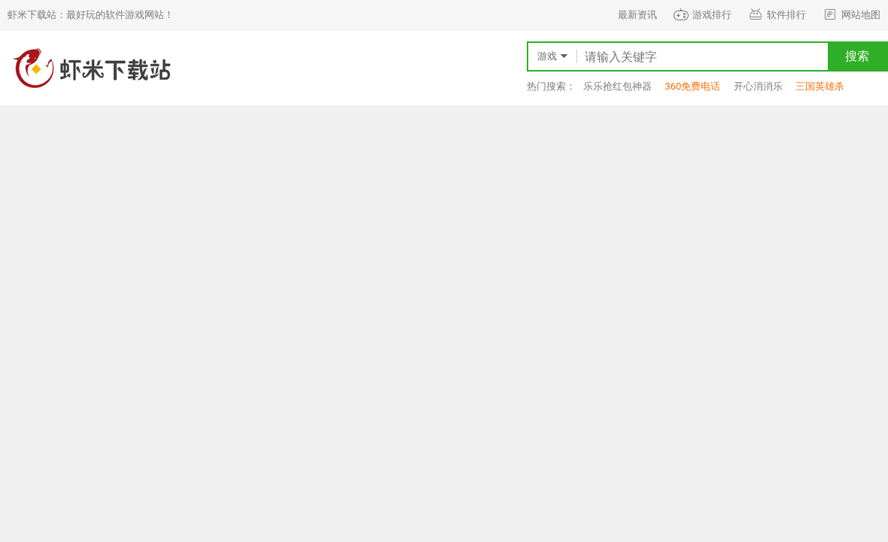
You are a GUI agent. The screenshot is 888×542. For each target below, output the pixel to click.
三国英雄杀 (819, 86)
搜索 (857, 56)
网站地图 (850, 14)
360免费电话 (692, 86)
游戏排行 (701, 14)
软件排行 (776, 14)
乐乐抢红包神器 (617, 86)
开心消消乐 (758, 86)
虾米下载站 (90, 68)
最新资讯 (637, 14)
